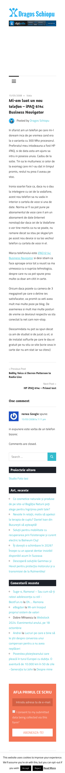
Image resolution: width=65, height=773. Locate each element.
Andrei (17, 633)
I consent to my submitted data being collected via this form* (30, 717)
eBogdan (18, 607)
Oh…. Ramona (35, 602)
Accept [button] (25, 768)
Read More (50, 768)
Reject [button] (38, 768)
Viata (29, 95)
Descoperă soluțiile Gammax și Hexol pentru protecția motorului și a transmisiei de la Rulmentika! (32, 566)
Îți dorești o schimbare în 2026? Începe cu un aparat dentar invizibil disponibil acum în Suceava (31, 550)
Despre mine (45, 669)
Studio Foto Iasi (18, 478)
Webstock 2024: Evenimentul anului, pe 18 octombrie (29, 622)
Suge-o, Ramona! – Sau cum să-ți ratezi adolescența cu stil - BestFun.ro (32, 596)
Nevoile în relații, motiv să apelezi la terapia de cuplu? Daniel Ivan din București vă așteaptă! (32, 519)
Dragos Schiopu (39, 120)
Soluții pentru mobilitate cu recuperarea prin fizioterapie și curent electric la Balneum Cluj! (32, 535)
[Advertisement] (32, 49)
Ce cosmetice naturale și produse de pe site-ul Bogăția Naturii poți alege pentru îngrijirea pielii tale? (31, 504)
